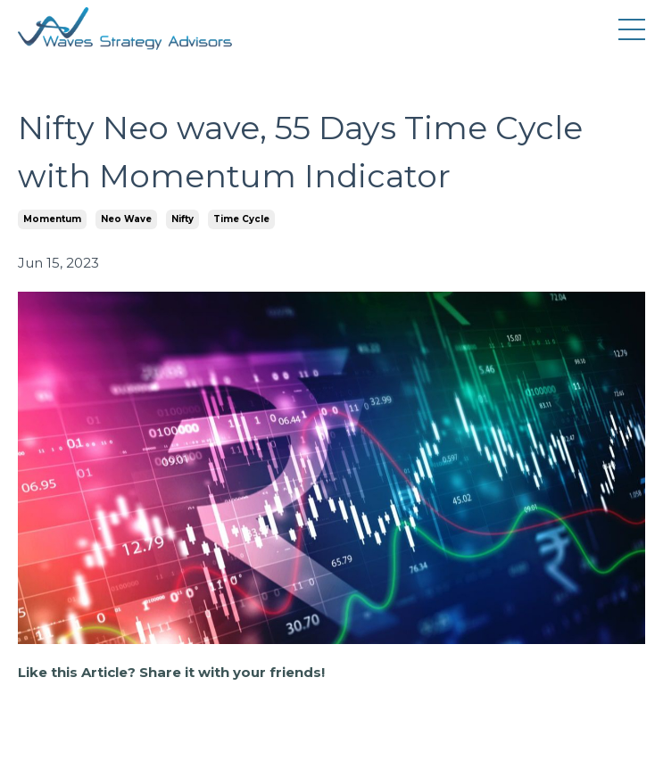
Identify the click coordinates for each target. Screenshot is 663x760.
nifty (182, 219)
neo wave (126, 219)
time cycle (241, 219)
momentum (52, 219)
